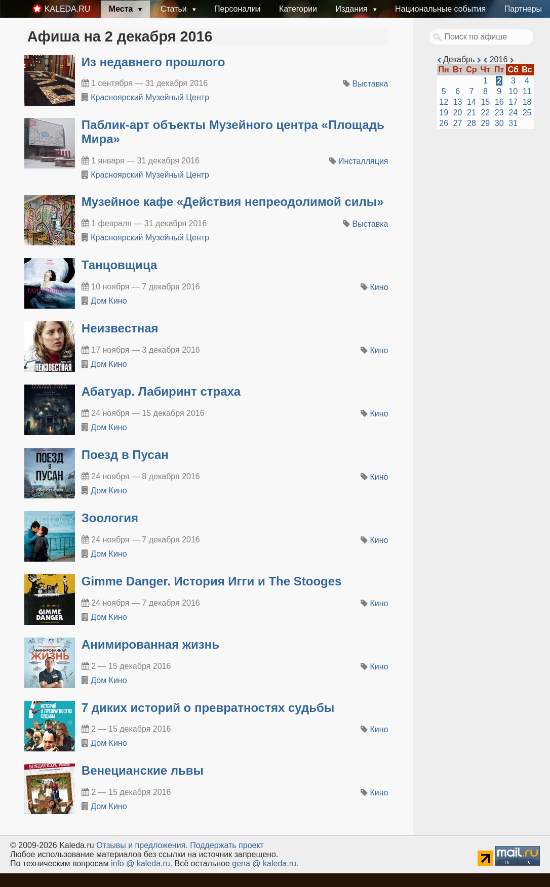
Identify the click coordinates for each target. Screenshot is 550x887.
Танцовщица (119, 265)
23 (499, 112)
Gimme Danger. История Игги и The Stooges (212, 581)
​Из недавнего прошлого (153, 62)
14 (471, 102)
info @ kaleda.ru (140, 863)
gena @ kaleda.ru (264, 863)
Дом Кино (109, 301)
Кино (379, 287)
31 (513, 123)
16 (499, 102)
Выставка (370, 83)
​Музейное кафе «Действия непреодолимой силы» (233, 201)
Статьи (175, 9)
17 (513, 102)
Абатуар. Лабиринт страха (161, 391)
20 (457, 112)
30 (499, 123)
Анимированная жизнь (150, 644)
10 (513, 91)
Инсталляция (363, 161)
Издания (352, 9)
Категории (298, 9)
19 (443, 112)
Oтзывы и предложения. (142, 845)
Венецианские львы (143, 770)
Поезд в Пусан (125, 454)
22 (485, 112)
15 (485, 102)
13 (457, 102)
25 (527, 112)
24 (513, 112)
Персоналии (237, 9)
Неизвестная (120, 328)
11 (527, 91)
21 (471, 112)
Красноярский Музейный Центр (150, 97)
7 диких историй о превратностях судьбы (208, 707)
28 (471, 123)
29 (485, 123)
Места (122, 9)
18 (527, 102)
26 (443, 123)
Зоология (110, 518)
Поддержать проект (227, 845)
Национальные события (440, 9)
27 (457, 123)
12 (443, 102)
